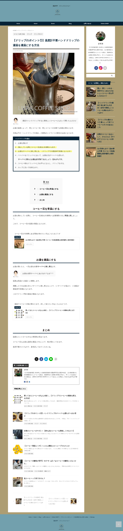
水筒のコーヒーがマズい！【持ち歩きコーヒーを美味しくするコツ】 (48, 427)
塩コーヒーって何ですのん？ (34, 472)
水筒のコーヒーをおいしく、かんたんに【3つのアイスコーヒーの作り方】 (105, 132)
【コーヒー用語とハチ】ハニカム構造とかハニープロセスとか (45, 442)
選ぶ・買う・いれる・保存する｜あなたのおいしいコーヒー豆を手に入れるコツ (106, 91)
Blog (70, 23)
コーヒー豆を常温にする (47, 189)
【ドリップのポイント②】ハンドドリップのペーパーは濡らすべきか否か (49, 412)
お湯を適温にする (45, 194)
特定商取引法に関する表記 (81, 510)
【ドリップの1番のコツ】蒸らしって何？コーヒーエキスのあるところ (106, 119)
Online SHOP (105, 23)
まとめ (41, 199)
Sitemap (92, 510)
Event (52, 23)
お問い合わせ (87, 23)
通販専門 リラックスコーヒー (61, 514)
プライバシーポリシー (66, 510)
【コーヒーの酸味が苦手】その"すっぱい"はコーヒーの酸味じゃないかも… (50, 457)
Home (18, 23)
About (35, 23)
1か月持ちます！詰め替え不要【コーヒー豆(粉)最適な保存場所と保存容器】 (105, 146)
